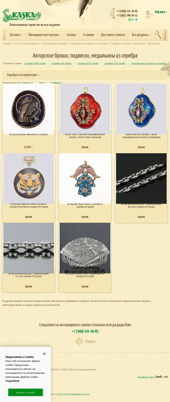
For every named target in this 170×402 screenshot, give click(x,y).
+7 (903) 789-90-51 (127, 15)
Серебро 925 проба (114, 63)
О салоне (88, 35)
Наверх (90, 341)
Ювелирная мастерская (44, 35)
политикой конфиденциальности (73, 394)
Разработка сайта (152, 376)
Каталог (16, 35)
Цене (41, 82)
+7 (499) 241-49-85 (127, 11)
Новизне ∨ (27, 82)
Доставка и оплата (113, 35)
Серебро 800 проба (35, 63)
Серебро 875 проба (87, 63)
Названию (56, 82)
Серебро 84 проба (61, 63)
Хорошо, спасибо (25, 392)
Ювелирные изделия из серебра (148, 63)
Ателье (71, 35)
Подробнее (12, 380)
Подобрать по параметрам (23, 75)
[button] (44, 353)
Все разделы (141, 35)
